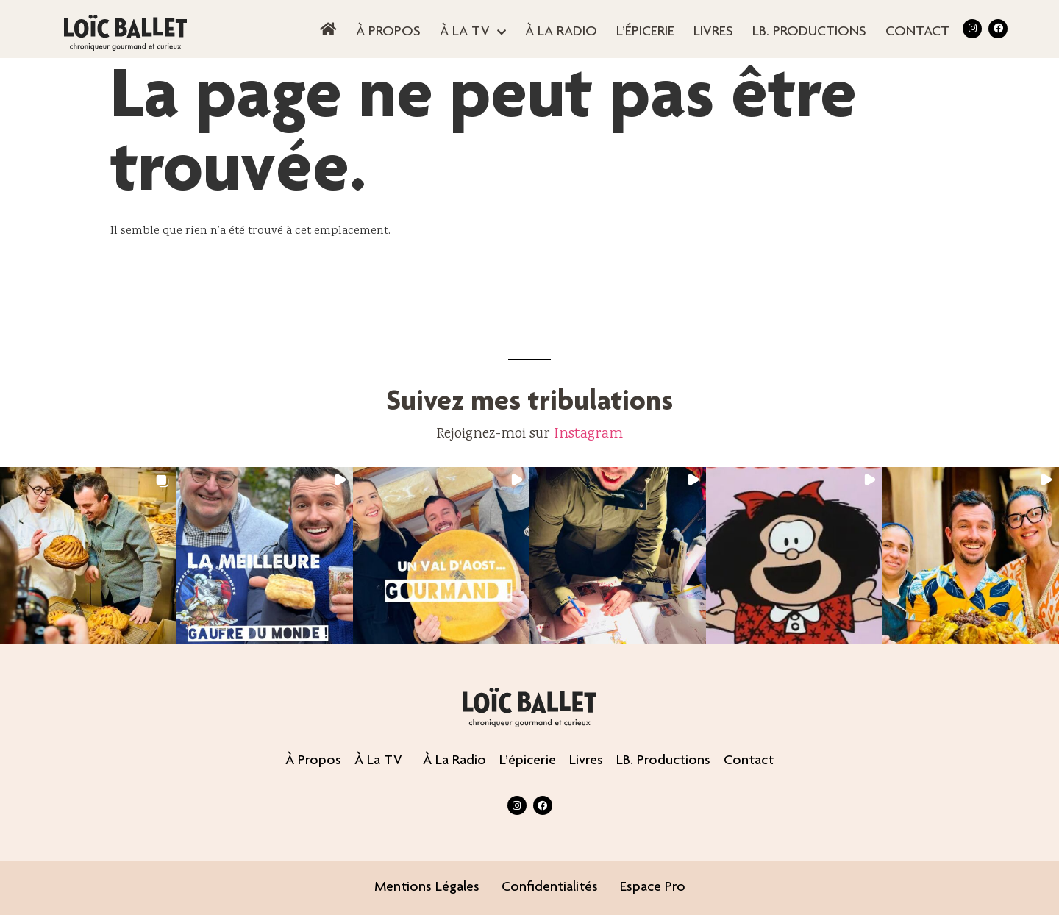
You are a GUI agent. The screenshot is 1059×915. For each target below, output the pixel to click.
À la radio (561, 32)
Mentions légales (426, 887)
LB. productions (809, 32)
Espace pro (652, 887)
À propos (388, 32)
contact (917, 32)
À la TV (473, 32)
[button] (88, 555)
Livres (713, 32)
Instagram (588, 434)
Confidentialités (550, 887)
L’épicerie (645, 32)
